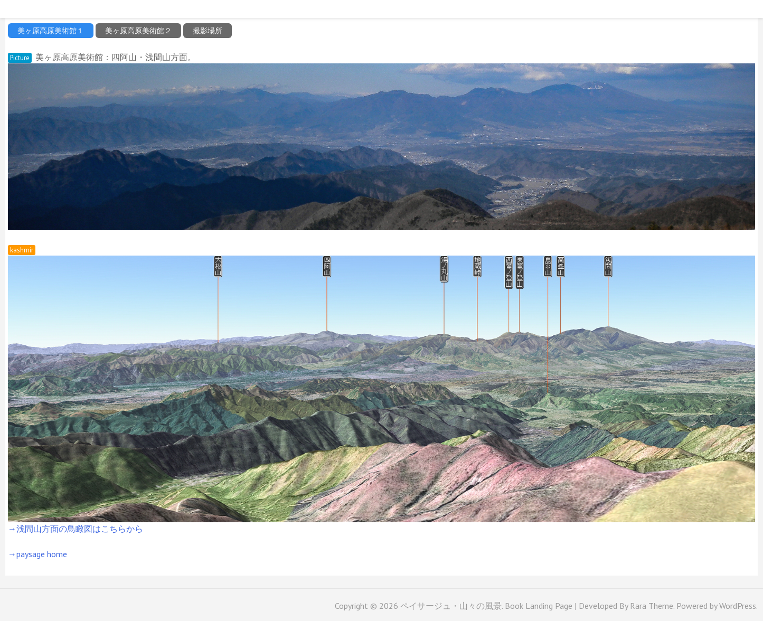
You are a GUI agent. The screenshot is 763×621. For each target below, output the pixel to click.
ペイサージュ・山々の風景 (451, 605)
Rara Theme (651, 605)
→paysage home (37, 554)
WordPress (737, 605)
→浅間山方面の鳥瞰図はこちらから (75, 528)
